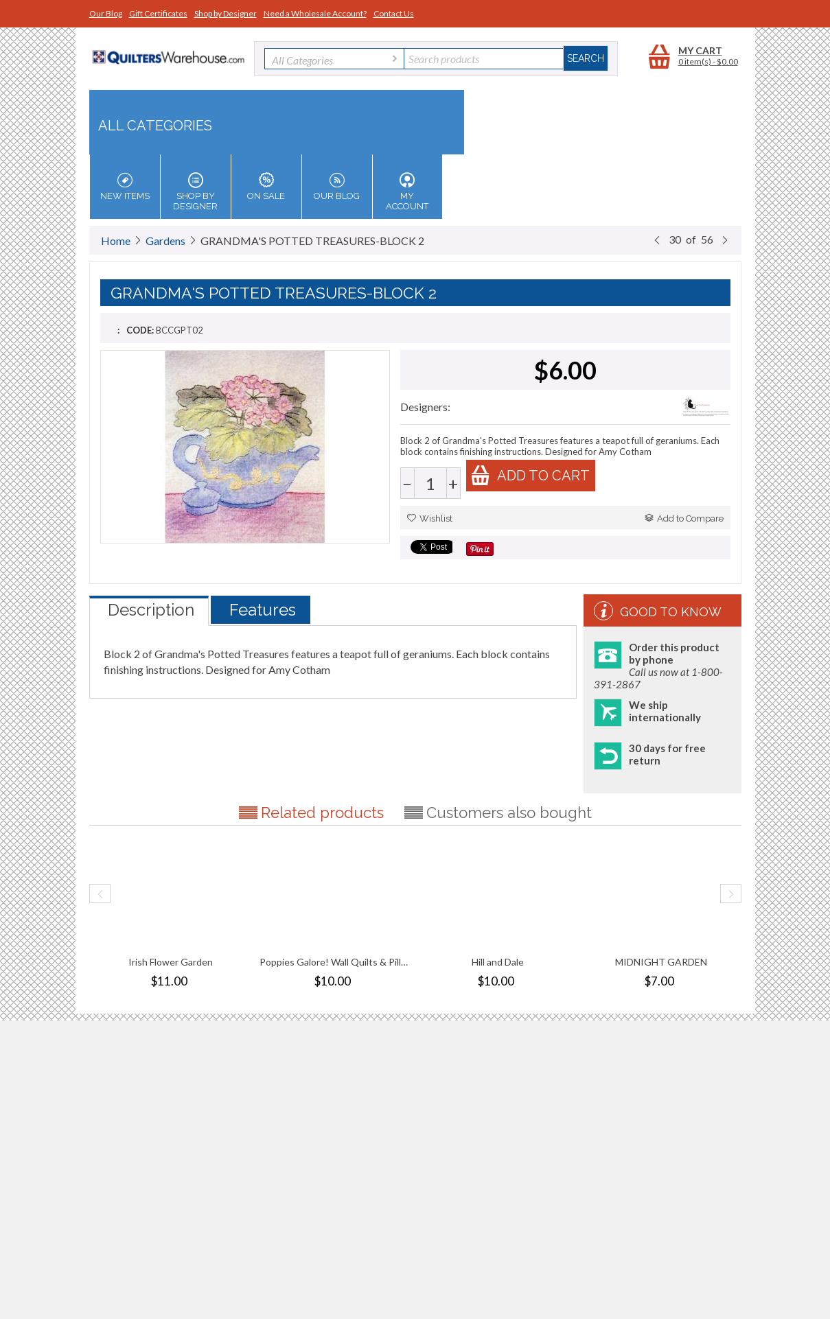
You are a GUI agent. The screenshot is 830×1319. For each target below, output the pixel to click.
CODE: (140, 330)
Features (262, 610)
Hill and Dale (498, 962)
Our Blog (105, 13)
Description (151, 610)
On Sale (266, 186)
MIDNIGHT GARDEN (661, 962)
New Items (124, 186)
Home (115, 240)
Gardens (165, 240)
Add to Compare (684, 518)
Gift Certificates (158, 13)
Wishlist (429, 518)
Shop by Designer (225, 13)
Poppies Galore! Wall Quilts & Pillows (334, 962)
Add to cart (530, 475)
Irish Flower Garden (170, 962)
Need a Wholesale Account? (315, 13)
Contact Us (393, 13)
